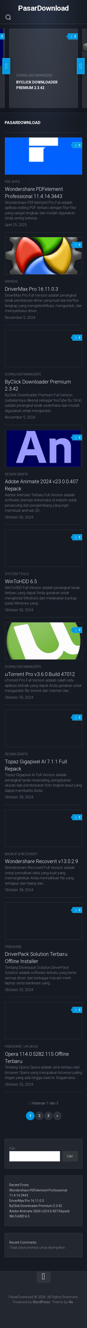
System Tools (17, 574)
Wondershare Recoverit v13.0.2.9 (41, 861)
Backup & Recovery (21, 854)
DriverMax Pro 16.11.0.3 (31, 289)
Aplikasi (31, 1046)
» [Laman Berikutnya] (57, 1116)
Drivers (11, 281)
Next (81, 66)
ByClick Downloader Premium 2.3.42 (35, 1206)
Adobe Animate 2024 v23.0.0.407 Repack (39, 1211)
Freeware (13, 947)
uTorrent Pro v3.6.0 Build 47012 (40, 674)
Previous (6, 66)
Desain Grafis (16, 474)
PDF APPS (12, 182)
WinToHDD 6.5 (21, 581)
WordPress (41, 1302)
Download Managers (34, 75)
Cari (12, 1148)
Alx (71, 1302)
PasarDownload (43, 8)
